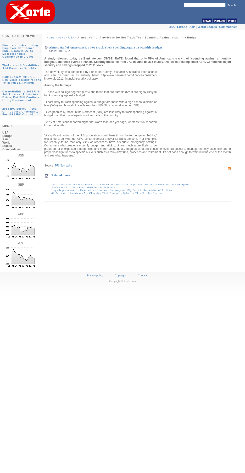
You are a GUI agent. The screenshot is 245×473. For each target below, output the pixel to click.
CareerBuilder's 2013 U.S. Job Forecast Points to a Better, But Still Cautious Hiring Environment (21, 96)
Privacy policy (95, 275)
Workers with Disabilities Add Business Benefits (20, 67)
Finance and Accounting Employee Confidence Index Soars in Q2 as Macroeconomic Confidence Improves (20, 51)
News (207, 20)
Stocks (212, 27)
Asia (192, 27)
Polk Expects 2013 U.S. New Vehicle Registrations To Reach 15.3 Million (21, 79)
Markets (219, 20)
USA (172, 27)
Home (51, 37)
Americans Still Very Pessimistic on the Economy (83, 187)
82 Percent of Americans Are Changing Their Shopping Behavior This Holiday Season (106, 193)
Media (232, 20)
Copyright (120, 275)
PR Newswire (63, 165)
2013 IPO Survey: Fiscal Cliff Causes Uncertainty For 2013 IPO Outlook (20, 111)
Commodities (228, 27)
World (202, 27)
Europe (182, 27)
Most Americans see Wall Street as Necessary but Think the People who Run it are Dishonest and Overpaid (120, 184)
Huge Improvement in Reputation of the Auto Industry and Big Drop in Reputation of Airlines (111, 190)
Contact (142, 275)
